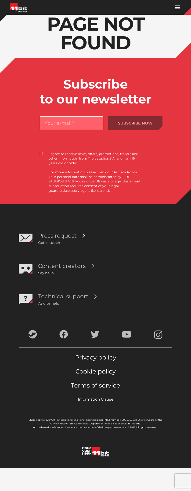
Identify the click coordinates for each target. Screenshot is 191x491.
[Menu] (178, 7)
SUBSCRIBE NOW (135, 123)
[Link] (18, 7)
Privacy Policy (125, 172)
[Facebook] (63, 334)
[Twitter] (95, 334)
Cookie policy (96, 371)
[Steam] (33, 334)
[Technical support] (63, 296)
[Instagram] (158, 335)
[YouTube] (127, 334)
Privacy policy (95, 357)
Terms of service (95, 385)
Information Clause (95, 399)
